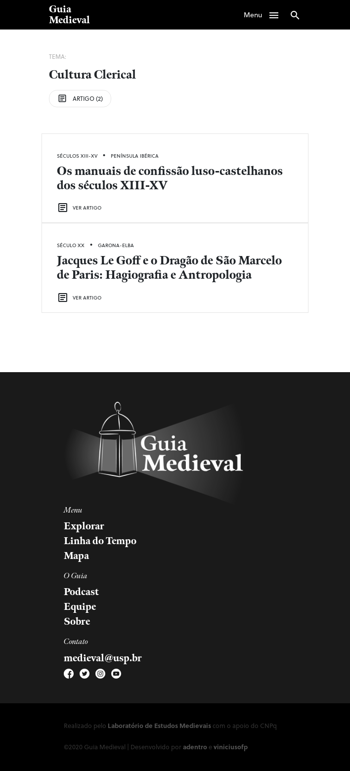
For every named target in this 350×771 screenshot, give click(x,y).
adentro (195, 746)
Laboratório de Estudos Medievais (159, 725)
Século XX (71, 245)
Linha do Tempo (100, 541)
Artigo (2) (80, 98)
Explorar (84, 526)
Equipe (80, 607)
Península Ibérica (135, 155)
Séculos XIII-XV (77, 155)
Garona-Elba (116, 245)
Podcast (81, 592)
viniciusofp (231, 746)
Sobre (77, 622)
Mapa (76, 556)
